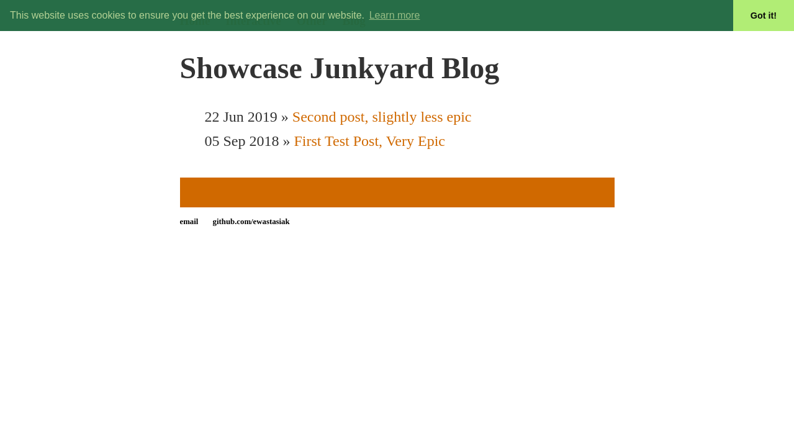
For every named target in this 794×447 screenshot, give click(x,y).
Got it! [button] (764, 15)
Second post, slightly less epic (382, 117)
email (189, 221)
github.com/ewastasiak (251, 221)
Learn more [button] (394, 15)
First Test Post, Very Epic (369, 141)
